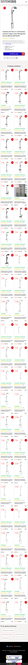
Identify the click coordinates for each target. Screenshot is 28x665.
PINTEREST (17, 646)
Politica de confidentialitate (18, 650)
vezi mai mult (8, 44)
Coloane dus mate (19, 634)
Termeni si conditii (6, 650)
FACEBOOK (10, 646)
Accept (19, 664)
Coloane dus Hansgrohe (8, 630)
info (12, 89)
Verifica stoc (17, 53)
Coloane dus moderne (7, 634)
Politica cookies (13, 652)
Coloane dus (5, 638)
